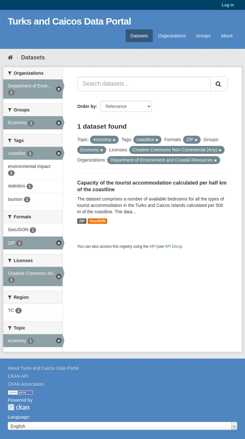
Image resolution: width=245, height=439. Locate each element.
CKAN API (18, 376)
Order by (86, 106)
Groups (203, 35)
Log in (228, 5)
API (152, 246)
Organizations (172, 35)
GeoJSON (97, 221)
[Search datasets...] (144, 84)
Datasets (139, 35)
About (227, 35)
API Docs (173, 246)
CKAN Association (26, 384)
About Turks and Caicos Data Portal (43, 368)
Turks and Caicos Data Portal (69, 21)
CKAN (18, 407)
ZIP (81, 221)
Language (18, 417)
